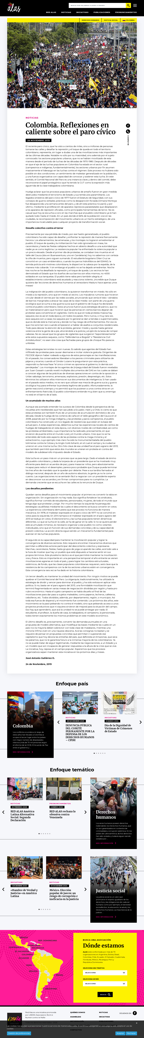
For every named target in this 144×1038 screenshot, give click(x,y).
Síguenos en (125, 1016)
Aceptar (120, 1033)
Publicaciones (102, 12)
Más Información (21, 754)
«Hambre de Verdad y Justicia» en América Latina (24, 895)
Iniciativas (82, 12)
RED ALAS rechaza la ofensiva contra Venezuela (62, 816)
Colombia (129, 22)
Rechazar (131, 1033)
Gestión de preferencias (19, 1033)
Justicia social (111, 22)
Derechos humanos (90, 22)
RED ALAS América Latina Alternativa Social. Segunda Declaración (22, 818)
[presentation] (58, 724)
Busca (105, 996)
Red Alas (51, 12)
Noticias (66, 12)
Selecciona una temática (93, 970)
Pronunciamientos (126, 12)
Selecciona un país (91, 981)
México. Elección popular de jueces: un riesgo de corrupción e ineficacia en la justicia (64, 897)
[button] (94, 755)
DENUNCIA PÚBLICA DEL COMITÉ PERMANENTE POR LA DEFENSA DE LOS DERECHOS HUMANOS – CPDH (80, 735)
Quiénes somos (77, 1015)
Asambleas (75, 1019)
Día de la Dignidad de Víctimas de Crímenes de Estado (118, 730)
